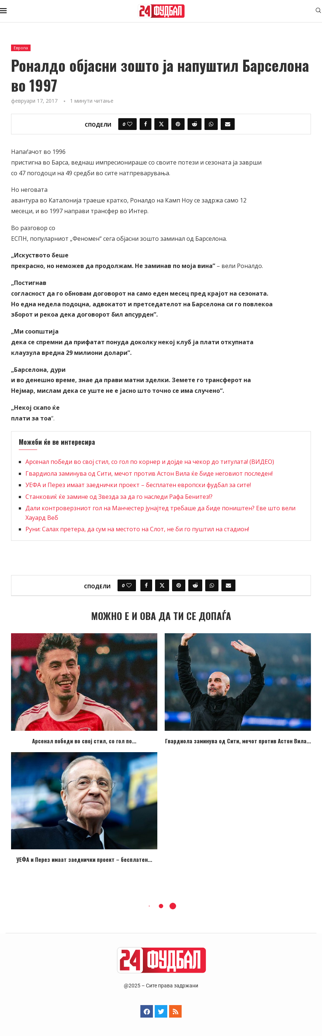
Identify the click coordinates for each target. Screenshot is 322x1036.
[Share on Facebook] (145, 124)
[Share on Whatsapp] (211, 124)
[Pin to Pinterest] (178, 124)
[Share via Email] (228, 124)
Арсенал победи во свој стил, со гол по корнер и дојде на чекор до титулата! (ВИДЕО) (149, 462)
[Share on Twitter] (161, 124)
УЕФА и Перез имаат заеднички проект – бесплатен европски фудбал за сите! (138, 485)
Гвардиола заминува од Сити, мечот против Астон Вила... (238, 741)
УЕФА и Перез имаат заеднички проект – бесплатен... (84, 859)
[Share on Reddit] (195, 124)
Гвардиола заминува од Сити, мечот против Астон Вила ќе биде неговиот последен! (149, 473)
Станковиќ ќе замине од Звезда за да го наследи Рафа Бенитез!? (119, 497)
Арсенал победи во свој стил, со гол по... (84, 741)
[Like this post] (129, 124)
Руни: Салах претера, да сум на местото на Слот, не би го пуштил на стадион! (137, 529)
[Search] (318, 11)
